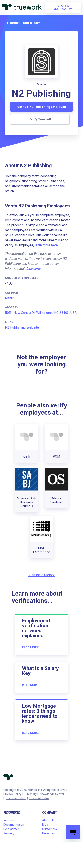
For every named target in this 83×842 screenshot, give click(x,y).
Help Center (11, 829)
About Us (48, 820)
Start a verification (63, 7)
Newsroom (49, 833)
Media (9, 298)
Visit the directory (41, 575)
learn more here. (46, 245)
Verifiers (9, 820)
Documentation (16, 798)
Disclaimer (34, 269)
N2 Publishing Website (22, 327)
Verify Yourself (40, 119)
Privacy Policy (12, 794)
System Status (39, 798)
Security (8, 833)
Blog (45, 824)
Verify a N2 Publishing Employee (41, 107)
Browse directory (22, 23)
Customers (49, 829)
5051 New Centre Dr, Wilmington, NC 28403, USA (41, 313)
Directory (31, 794)
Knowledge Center (52, 794)
